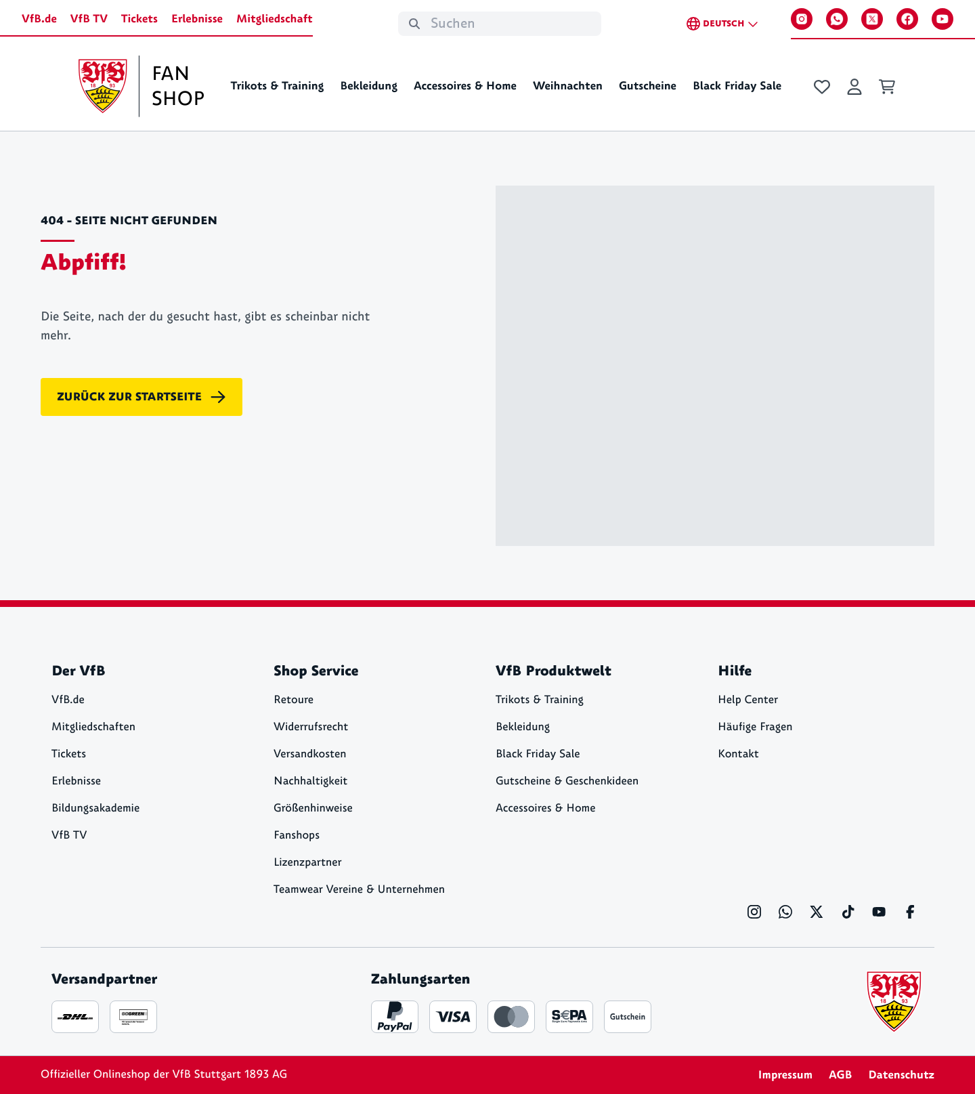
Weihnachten (568, 86)
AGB (840, 1075)
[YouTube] (942, 19)
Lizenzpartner (308, 863)
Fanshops (297, 835)
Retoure (293, 700)
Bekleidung (368, 86)
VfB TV (89, 19)
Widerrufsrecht (311, 727)
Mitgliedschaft (274, 19)
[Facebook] (907, 19)
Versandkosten (310, 754)
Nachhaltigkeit (310, 781)
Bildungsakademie (95, 808)
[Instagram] (801, 19)
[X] (872, 19)
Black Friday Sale (737, 86)
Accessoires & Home (465, 86)
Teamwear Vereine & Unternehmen (359, 890)
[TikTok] (847, 911)
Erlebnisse (197, 19)
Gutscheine (647, 86)
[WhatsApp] (837, 19)
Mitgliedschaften (93, 727)
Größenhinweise (313, 808)
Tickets (139, 19)
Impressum (785, 1075)
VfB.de (39, 19)
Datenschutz (901, 1075)
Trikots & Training (277, 86)
